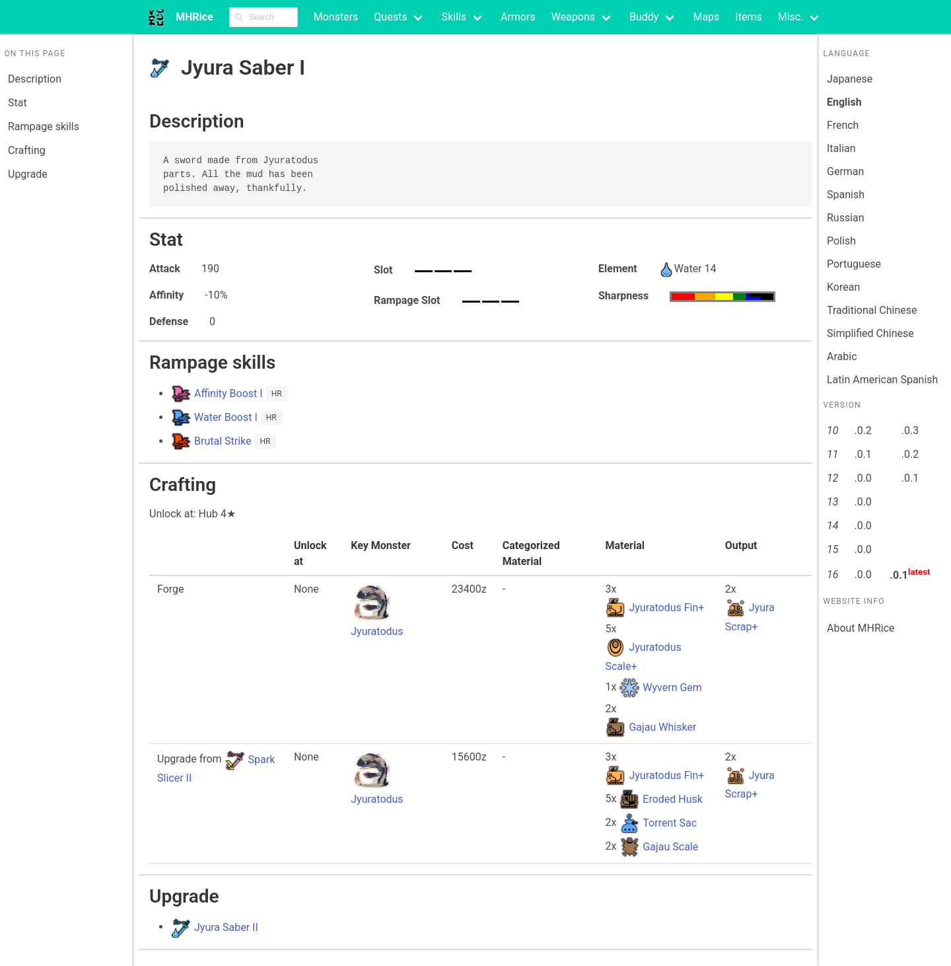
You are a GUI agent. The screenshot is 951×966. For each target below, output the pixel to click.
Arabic (842, 356)
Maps (706, 17)
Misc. (791, 17)
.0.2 (862, 430)
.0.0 (862, 478)
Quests (390, 17)
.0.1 (862, 454)
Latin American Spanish (882, 379)
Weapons (573, 17)
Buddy (643, 17)
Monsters (336, 17)
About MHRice (861, 628)
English (844, 102)
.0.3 (910, 430)
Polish (841, 241)
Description (34, 79)
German (845, 171)
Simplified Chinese (870, 333)
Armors (518, 17)
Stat (17, 102)
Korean (843, 287)
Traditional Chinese (872, 310)
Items (748, 17)
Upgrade (28, 174)
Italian (841, 148)
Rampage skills (43, 126)
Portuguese (854, 264)
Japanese (849, 79)
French (843, 125)
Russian (845, 217)
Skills (453, 17)
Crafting (27, 150)
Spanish (845, 194)
